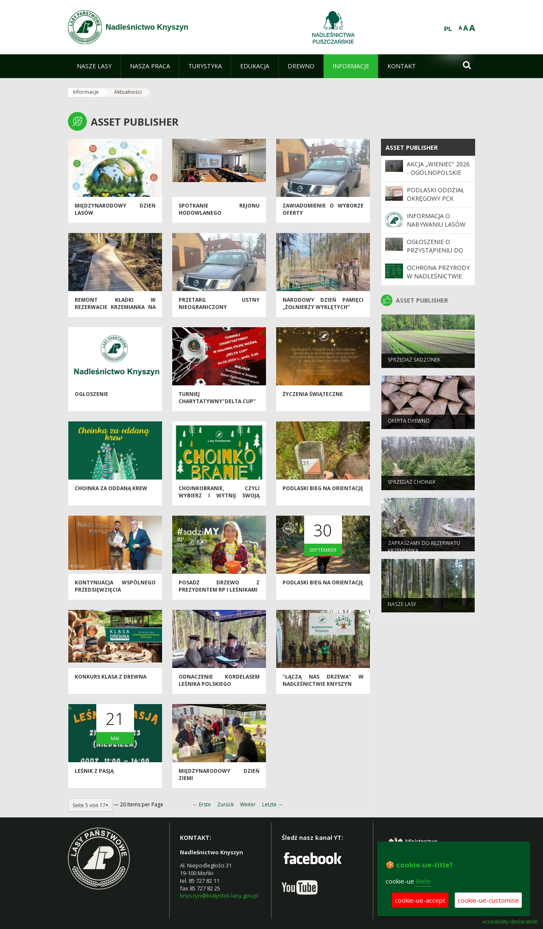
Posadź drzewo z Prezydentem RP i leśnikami (219, 589)
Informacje (86, 91)
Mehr (423, 881)
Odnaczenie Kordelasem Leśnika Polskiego (219, 683)
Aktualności (128, 91)
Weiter (248, 804)
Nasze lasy (402, 607)
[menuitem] (94, 66)
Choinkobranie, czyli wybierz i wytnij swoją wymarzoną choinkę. (219, 499)
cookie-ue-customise (488, 900)
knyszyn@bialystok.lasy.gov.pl (219, 895)
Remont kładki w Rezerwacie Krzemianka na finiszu (115, 310)
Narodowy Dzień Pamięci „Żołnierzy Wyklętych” (323, 306)
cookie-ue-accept (420, 900)
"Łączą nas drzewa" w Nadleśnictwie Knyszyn (323, 683)
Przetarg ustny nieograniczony (219, 306)
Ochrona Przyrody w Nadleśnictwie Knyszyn (438, 276)
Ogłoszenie (91, 397)
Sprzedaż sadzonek (414, 362)
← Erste (202, 804)
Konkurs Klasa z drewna (110, 679)
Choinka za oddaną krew (111, 491)
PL (448, 28)
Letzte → (272, 804)
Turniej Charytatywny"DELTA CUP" (217, 400)
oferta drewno (409, 423)
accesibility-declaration (510, 922)
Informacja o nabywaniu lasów (436, 220)
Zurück (225, 804)
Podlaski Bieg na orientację (323, 491)
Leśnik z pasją (94, 773)
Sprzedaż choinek (412, 484)
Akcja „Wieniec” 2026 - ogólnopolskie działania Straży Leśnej (438, 177)
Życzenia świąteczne (313, 397)
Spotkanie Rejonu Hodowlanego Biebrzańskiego (219, 216)
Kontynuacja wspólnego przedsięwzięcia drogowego (115, 593)
